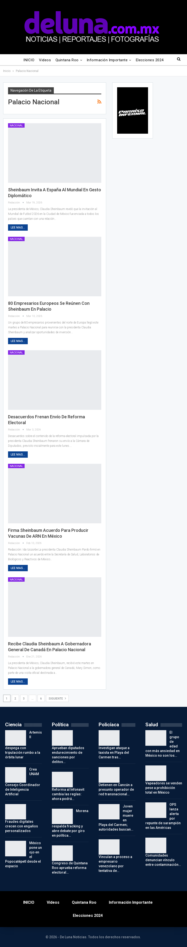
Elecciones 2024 (150, 60)
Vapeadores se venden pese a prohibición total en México (163, 787)
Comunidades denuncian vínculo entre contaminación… (163, 860)
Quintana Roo (67, 60)
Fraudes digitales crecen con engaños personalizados (21, 826)
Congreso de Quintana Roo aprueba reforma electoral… (70, 867)
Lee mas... (18, 227)
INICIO (28, 60)
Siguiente (57, 698)
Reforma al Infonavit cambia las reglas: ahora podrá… (68, 794)
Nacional (16, 125)
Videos (45, 60)
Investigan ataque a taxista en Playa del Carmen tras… (114, 752)
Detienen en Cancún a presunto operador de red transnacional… (116, 789)
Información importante (107, 60)
